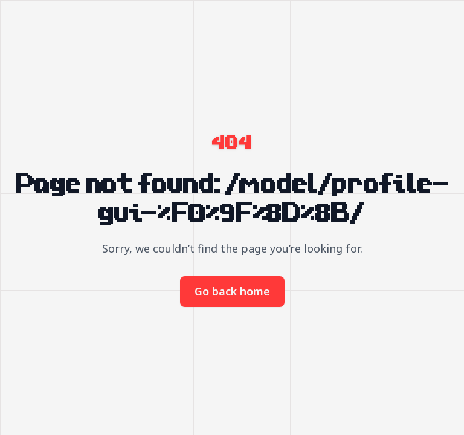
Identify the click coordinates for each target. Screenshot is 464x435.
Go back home (232, 291)
